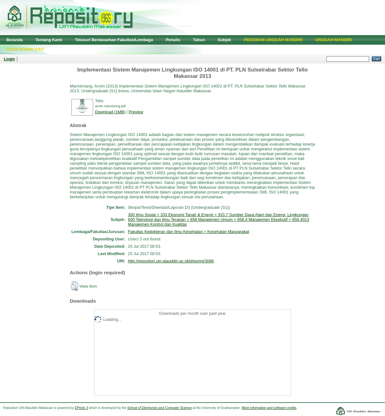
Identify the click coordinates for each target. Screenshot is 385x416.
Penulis (173, 39)
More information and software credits (269, 408)
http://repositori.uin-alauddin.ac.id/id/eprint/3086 (171, 261)
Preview (136, 112)
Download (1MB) (110, 112)
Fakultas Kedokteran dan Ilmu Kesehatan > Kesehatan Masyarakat (188, 231)
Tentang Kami (48, 39)
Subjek (224, 39)
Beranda (14, 39)
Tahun (199, 39)
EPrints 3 (81, 408)
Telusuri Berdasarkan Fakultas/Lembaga (114, 39)
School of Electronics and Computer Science (159, 408)
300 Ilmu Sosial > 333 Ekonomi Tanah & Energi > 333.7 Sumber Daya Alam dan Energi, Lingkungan (218, 214)
